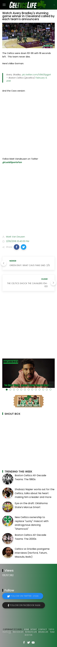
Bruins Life (43, 632)
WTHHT (33, 629)
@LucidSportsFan (12, 162)
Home (26, 629)
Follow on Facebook (25, 605)
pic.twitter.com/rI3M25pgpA (36, 74)
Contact (42, 629)
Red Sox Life (18, 632)
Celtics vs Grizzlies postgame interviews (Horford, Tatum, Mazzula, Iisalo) (32, 552)
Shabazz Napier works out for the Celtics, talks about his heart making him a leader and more (34, 493)
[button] (16, 247)
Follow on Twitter (24, 595)
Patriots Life (31, 632)
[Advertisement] (28, 201)
